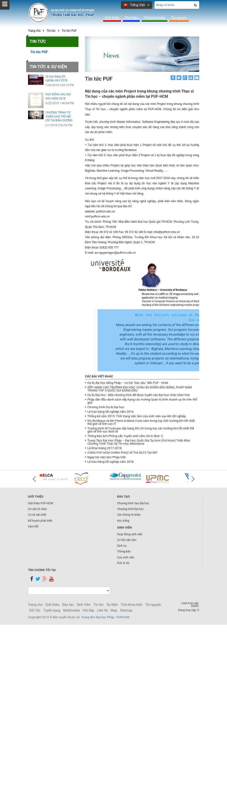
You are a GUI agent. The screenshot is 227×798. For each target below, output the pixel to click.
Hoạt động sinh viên (129, 534)
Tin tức (51, 30)
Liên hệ (102, 610)
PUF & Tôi (123, 563)
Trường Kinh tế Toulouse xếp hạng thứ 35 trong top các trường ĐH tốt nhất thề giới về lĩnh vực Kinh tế (140, 430)
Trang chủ (34, 30)
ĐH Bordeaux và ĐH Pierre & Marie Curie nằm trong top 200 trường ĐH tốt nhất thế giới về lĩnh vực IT (141, 422)
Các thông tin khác (129, 514)
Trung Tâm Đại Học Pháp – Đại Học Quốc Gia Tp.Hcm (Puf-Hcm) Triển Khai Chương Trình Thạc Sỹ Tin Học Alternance (138, 442)
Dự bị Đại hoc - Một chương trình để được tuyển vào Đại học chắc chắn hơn (138, 395)
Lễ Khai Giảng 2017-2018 (104, 448)
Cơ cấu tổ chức (37, 509)
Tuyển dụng (51, 610)
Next (193, 479)
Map (114, 610)
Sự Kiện (112, 605)
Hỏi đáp (88, 610)
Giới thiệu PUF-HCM (40, 503)
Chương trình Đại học (130, 509)
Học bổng (123, 520)
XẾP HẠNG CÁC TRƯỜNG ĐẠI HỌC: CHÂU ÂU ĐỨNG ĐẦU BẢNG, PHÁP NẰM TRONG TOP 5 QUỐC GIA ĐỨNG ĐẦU (139, 389)
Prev (34, 479)
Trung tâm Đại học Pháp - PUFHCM (105, 617)
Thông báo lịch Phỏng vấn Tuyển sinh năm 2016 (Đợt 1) (125, 436)
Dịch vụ (121, 545)
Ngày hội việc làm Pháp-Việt (106, 457)
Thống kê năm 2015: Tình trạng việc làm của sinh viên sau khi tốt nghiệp (136, 416)
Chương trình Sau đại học (133, 503)
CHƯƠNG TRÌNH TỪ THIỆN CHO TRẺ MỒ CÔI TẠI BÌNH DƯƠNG (59, 116)
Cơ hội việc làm (126, 540)
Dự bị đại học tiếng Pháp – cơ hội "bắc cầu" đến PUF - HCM (127, 383)
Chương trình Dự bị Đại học (105, 407)
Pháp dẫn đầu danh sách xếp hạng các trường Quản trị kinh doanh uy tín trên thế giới (142, 401)
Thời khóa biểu (154, 18)
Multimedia (71, 610)
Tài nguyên (179, 18)
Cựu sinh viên (125, 557)
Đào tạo (68, 605)
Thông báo (124, 551)
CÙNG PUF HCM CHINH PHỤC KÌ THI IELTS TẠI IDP (122, 452)
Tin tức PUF (69, 30)
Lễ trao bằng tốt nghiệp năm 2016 (110, 411)
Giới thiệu (112, 18)
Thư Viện (131, 18)
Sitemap (126, 610)
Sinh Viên (84, 605)
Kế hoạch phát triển (40, 520)
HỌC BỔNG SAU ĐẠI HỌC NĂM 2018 (58, 96)
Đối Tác (35, 610)
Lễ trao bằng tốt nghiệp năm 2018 (110, 461)
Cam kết (33, 526)
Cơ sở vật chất (37, 514)
